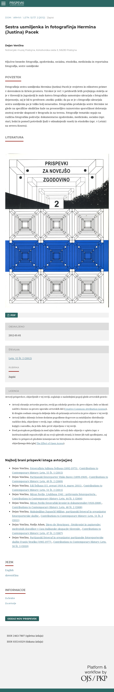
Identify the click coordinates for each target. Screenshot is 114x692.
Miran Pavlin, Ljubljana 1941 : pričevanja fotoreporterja (63, 494)
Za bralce (10, 598)
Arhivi (17, 17)
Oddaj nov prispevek (22, 618)
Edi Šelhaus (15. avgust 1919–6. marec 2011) (56, 485)
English (9, 570)
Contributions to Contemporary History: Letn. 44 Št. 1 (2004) (47, 498)
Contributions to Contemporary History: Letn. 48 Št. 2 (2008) (47, 507)
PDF (13, 315)
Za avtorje (10, 603)
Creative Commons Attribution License (85, 408)
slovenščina (11, 575)
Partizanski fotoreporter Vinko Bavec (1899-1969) (59, 477)
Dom (8, 17)
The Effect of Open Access (49, 443)
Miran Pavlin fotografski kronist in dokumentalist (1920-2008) (66, 503)
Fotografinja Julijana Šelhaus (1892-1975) (54, 468)
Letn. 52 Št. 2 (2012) (34, 17)
